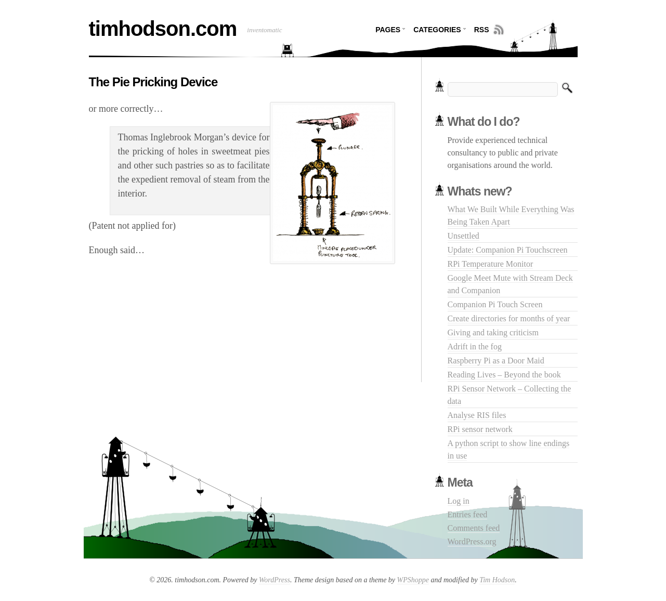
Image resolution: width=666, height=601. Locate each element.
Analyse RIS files (477, 415)
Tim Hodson (497, 580)
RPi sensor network (480, 429)
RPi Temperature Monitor (490, 263)
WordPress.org (472, 541)
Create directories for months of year (509, 318)
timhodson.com (163, 28)
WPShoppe (413, 580)
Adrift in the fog (475, 346)
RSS (481, 29)
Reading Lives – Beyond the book (504, 374)
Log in (458, 501)
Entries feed (468, 514)
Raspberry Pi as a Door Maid (496, 360)
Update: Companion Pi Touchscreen (508, 249)
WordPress (274, 580)
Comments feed (474, 528)
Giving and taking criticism (493, 332)
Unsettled (463, 235)
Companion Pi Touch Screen (495, 304)
